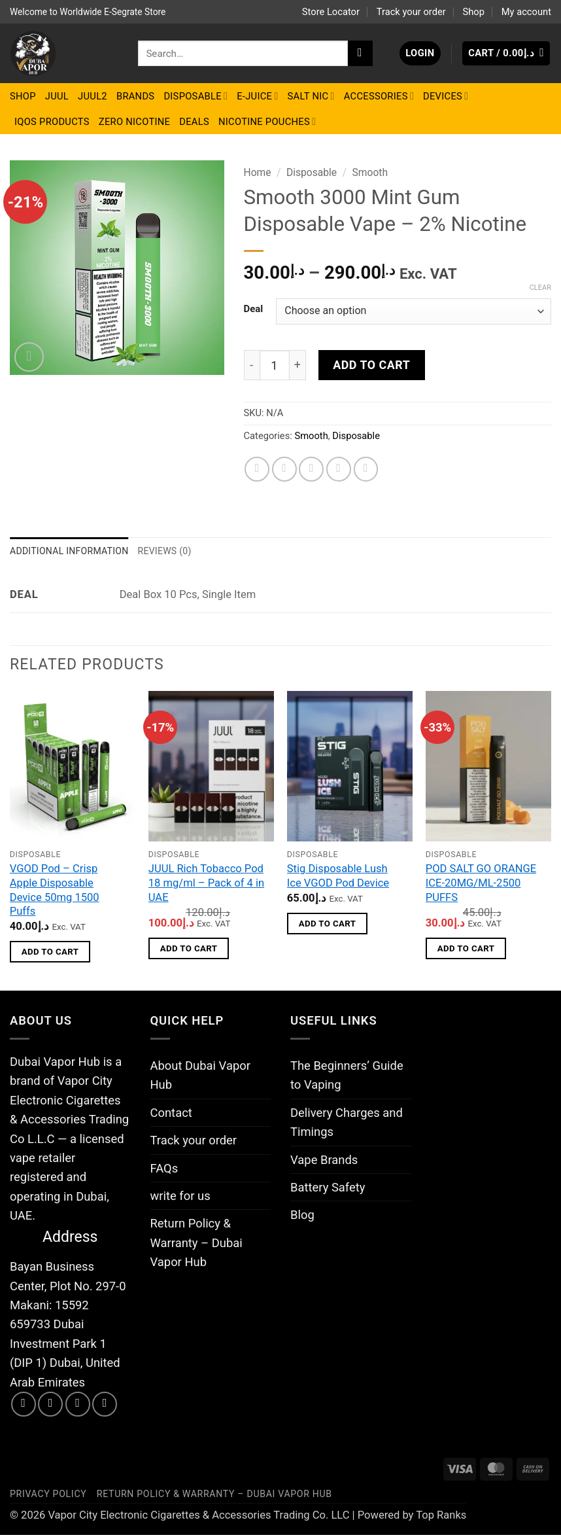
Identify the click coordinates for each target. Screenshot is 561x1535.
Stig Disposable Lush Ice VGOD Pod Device (338, 877)
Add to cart (371, 365)
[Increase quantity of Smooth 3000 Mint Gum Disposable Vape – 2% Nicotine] (298, 365)
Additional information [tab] (72, 551)
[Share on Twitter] (284, 469)
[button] (420, 53)
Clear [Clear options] (540, 287)
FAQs (164, 1169)
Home (257, 172)
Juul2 (92, 96)
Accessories (379, 96)
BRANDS (135, 96)
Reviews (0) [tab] (172, 551)
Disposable (195, 96)
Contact (171, 1113)
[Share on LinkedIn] (366, 469)
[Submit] (360, 53)
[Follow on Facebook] (23, 1404)
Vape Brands (324, 1160)
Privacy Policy (48, 1494)
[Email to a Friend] (311, 469)
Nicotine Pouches (267, 121)
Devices (445, 96)
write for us (180, 1196)
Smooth (370, 172)
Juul (57, 96)
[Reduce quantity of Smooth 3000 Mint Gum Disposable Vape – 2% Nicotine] (252, 365)
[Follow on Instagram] (50, 1404)
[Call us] (104, 1404)
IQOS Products (52, 122)
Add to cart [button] (50, 952)
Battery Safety (327, 1188)
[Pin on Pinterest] (338, 469)
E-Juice (257, 96)
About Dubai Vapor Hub (200, 1075)
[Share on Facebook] (257, 469)
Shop (473, 12)
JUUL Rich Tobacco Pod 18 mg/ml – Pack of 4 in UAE (206, 884)
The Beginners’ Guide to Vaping (346, 1075)
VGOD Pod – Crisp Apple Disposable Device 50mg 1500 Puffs (54, 891)
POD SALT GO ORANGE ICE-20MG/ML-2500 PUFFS (481, 884)
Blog (302, 1216)
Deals (194, 122)
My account (526, 12)
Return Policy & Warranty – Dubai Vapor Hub (196, 1244)
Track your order (411, 12)
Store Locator (331, 12)
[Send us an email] (77, 1404)
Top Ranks (441, 1515)
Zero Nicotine (134, 122)
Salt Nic (311, 96)
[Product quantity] (275, 365)
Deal (254, 309)
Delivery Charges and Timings (346, 1122)
